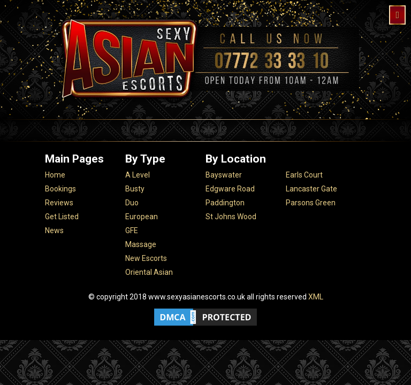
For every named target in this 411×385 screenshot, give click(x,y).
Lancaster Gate (311, 188)
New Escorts (146, 258)
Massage (140, 244)
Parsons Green (311, 202)
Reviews (59, 202)
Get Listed (62, 216)
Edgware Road (230, 188)
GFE (131, 230)
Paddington (225, 202)
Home (55, 175)
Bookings (60, 188)
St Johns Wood (231, 216)
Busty (134, 188)
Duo (132, 202)
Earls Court (304, 175)
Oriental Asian (149, 272)
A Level (137, 175)
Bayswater (224, 175)
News (54, 230)
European (141, 216)
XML (315, 296)
